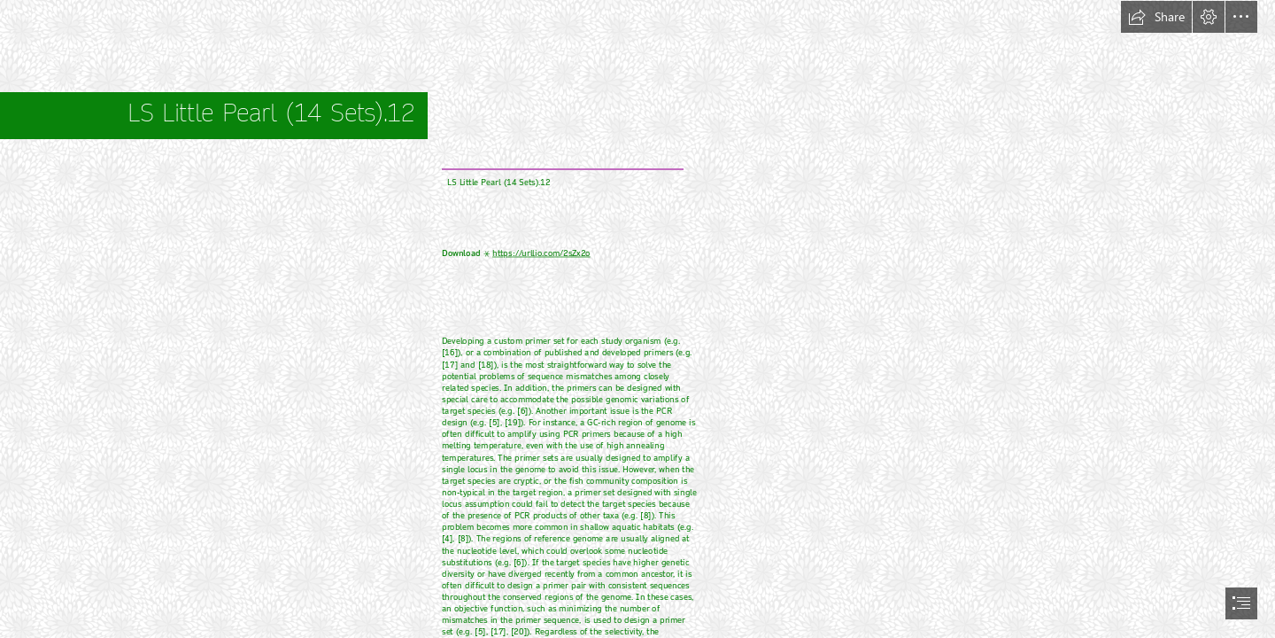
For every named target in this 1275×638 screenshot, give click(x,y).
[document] (637, 319)
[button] (1156, 17)
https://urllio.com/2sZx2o (541, 254)
